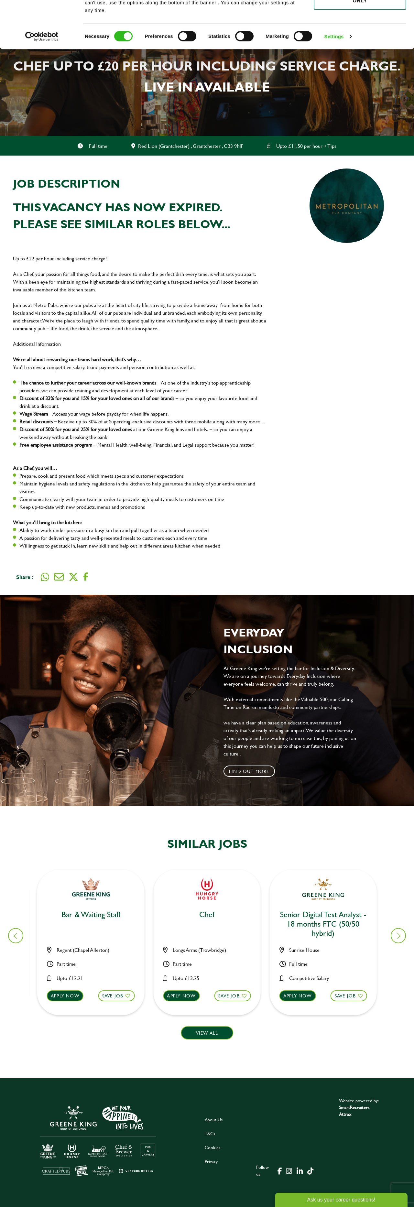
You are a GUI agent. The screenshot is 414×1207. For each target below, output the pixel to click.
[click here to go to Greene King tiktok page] (310, 1170)
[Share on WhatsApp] (45, 577)
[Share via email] (59, 577)
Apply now (69, 995)
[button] (94, 1002)
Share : (24, 577)
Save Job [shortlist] (116, 995)
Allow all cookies (360, 16)
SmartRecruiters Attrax (354, 1110)
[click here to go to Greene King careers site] (98, 1140)
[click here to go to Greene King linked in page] (299, 1170)
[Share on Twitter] (73, 577)
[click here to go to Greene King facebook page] (280, 1170)
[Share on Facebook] (85, 577)
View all (207, 1032)
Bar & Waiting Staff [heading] (94, 915)
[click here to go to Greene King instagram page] (289, 1170)
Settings (334, 80)
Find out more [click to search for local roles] (249, 771)
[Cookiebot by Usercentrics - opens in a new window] (42, 81)
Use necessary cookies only (360, 41)
